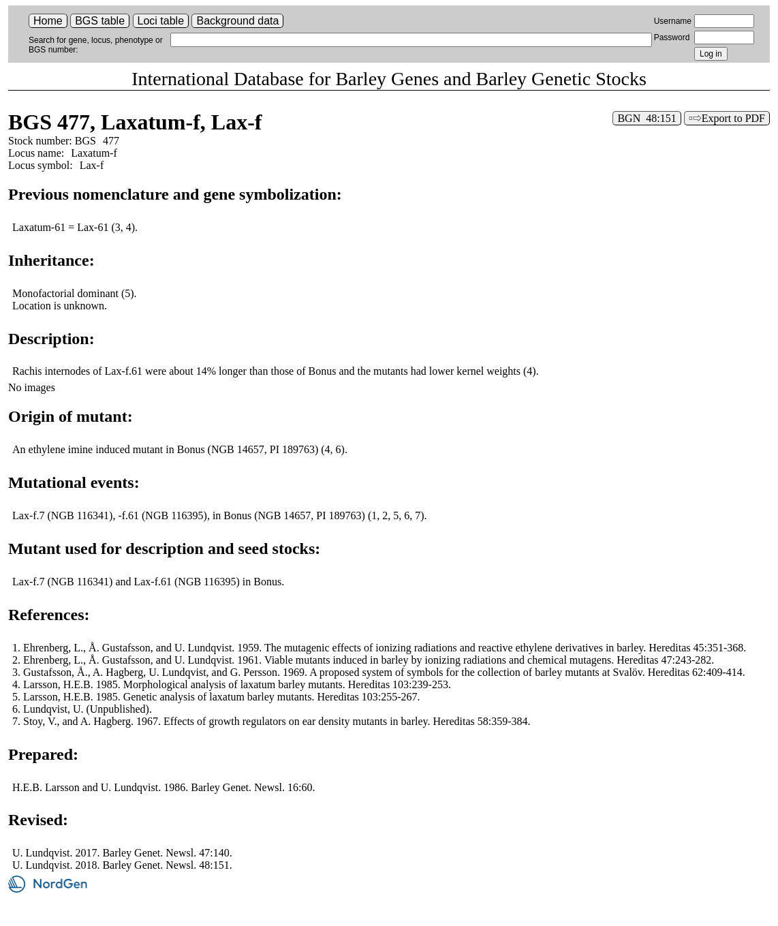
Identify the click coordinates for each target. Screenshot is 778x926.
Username (672, 21)
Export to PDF (733, 118)
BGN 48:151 (646, 118)
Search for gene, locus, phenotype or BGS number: (96, 45)
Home (48, 21)
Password (672, 37)
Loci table (161, 21)
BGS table (100, 21)
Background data (237, 21)
